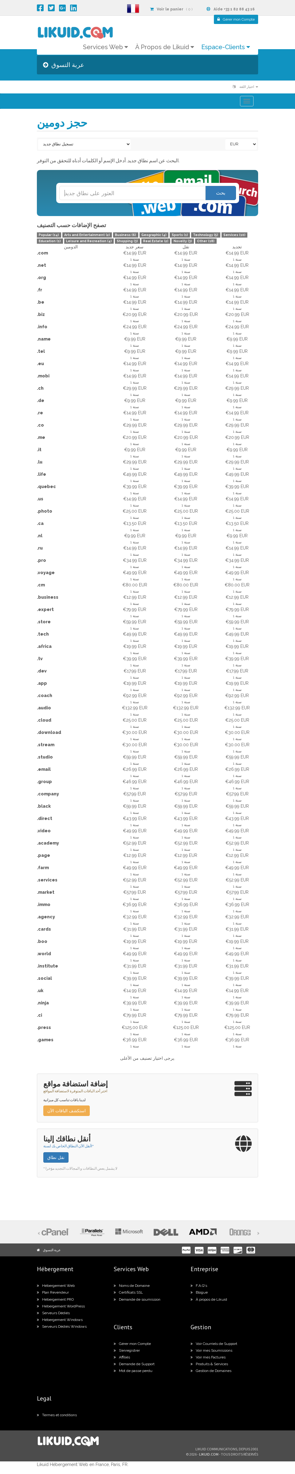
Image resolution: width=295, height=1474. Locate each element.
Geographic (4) (154, 235)
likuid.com (208, 1454)
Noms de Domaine (132, 1285)
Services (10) (234, 235)
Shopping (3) (127, 241)
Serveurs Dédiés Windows (62, 1326)
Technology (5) (205, 235)
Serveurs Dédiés (53, 1313)
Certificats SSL (128, 1292)
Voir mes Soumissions (211, 1350)
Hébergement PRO (55, 1299)
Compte (236, 19)
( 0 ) (171, 9)
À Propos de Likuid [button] (164, 47)
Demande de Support (134, 1364)
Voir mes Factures (208, 1357)
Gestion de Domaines (211, 1371)
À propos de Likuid (209, 1299)
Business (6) (125, 235)
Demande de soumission (137, 1299)
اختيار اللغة (245, 87)
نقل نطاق (56, 1157)
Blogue (199, 1292)
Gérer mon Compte (132, 1344)
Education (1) (50, 241)
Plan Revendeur (53, 1292)
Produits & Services (209, 1364)
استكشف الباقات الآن (66, 1110)
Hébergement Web (56, 1285)
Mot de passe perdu (133, 1371)
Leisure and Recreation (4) (89, 241)
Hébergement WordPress (61, 1306)
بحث (220, 193)
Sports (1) (180, 235)
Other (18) (205, 241)
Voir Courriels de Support (214, 1344)
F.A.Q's (199, 1285)
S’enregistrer (127, 1350)
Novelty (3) (183, 241)
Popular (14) (49, 235)
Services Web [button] (105, 47)
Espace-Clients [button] (225, 47)
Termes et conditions (57, 1415)
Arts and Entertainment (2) (87, 235)
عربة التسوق (52, 1250)
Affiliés (122, 1357)
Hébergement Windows (60, 1320)
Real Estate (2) (155, 241)
